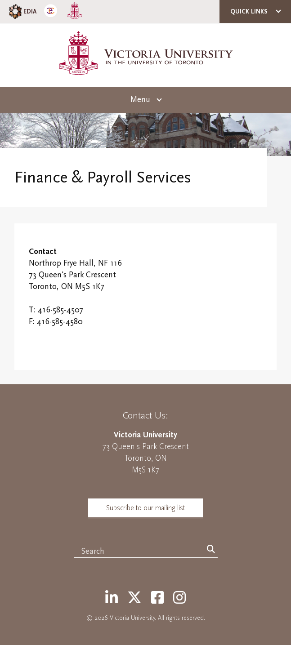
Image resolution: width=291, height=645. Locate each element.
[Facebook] (157, 598)
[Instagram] (179, 598)
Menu (140, 99)
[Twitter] (134, 598)
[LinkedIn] (111, 598)
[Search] (211, 549)
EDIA (21, 11)
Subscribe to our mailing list (145, 508)
